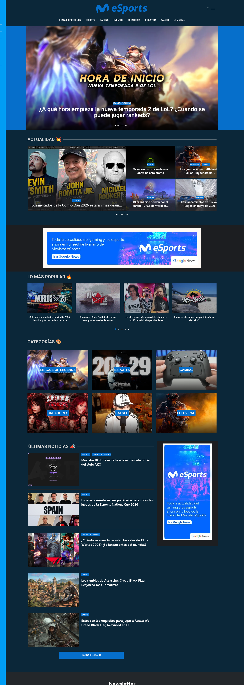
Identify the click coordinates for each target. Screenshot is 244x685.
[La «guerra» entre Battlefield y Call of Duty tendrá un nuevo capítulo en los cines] (199, 162)
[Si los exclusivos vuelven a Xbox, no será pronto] (150, 162)
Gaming (104, 20)
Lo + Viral (179, 20)
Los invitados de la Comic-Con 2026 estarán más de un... (76, 205)
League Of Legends (70, 20)
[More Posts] (91, 655)
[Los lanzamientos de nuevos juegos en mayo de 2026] (199, 195)
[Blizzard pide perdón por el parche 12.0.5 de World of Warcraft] (150, 195)
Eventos (118, 20)
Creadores (134, 20)
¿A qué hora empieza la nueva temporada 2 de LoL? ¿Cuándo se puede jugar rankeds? (122, 112)
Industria (150, 20)
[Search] (208, 8)
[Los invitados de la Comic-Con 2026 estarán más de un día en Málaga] (77, 178)
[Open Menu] (213, 8)
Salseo (165, 20)
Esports (90, 20)
